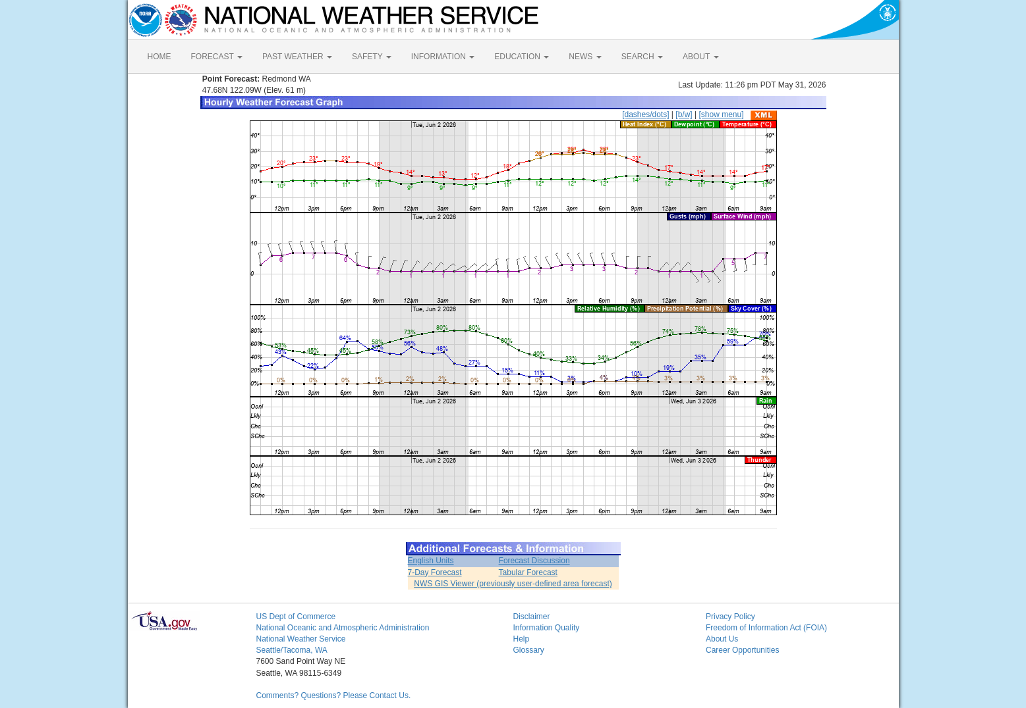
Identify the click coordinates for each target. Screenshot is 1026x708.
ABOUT (700, 56)
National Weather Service (301, 639)
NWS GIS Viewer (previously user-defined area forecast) (513, 583)
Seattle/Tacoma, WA (292, 650)
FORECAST (216, 56)
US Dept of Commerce (296, 616)
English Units (431, 560)
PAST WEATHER (297, 56)
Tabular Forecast (528, 572)
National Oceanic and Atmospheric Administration (343, 627)
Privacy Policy (730, 616)
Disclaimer (531, 616)
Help (521, 639)
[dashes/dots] (645, 114)
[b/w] (683, 114)
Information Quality (546, 627)
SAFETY (371, 56)
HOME (159, 56)
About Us (722, 639)
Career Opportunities (742, 650)
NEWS (585, 56)
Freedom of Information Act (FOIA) (766, 627)
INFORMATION (442, 56)
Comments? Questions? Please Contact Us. (333, 695)
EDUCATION (521, 56)
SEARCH (642, 56)
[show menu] (720, 114)
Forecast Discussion (534, 560)
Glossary (528, 650)
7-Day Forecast (435, 572)
